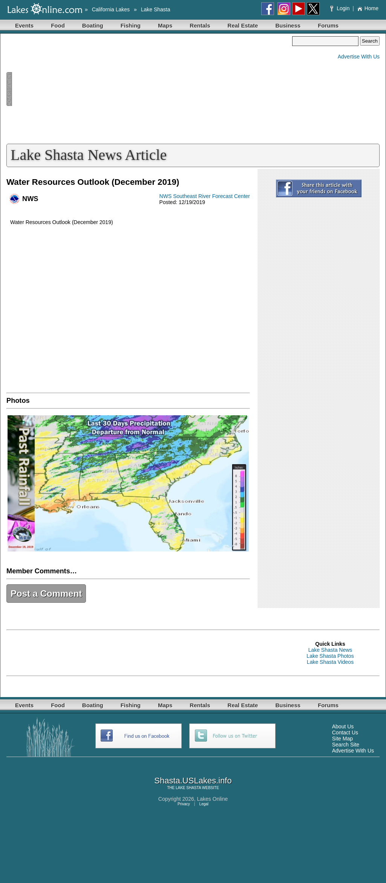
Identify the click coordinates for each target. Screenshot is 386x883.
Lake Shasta (155, 9)
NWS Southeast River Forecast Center (204, 196)
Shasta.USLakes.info (192, 780)
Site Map (342, 739)
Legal (203, 804)
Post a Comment (46, 593)
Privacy (184, 804)
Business (287, 25)
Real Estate (243, 25)
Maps (165, 25)
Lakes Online (212, 799)
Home (367, 8)
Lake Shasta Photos (330, 656)
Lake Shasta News (330, 650)
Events (24, 25)
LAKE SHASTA (188, 788)
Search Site (345, 745)
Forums (328, 25)
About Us (343, 726)
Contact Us (345, 732)
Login (340, 8)
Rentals (200, 25)
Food (58, 25)
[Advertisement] (149, 89)
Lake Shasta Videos (330, 662)
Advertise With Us (359, 57)
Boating (92, 25)
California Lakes (111, 9)
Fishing (131, 25)
